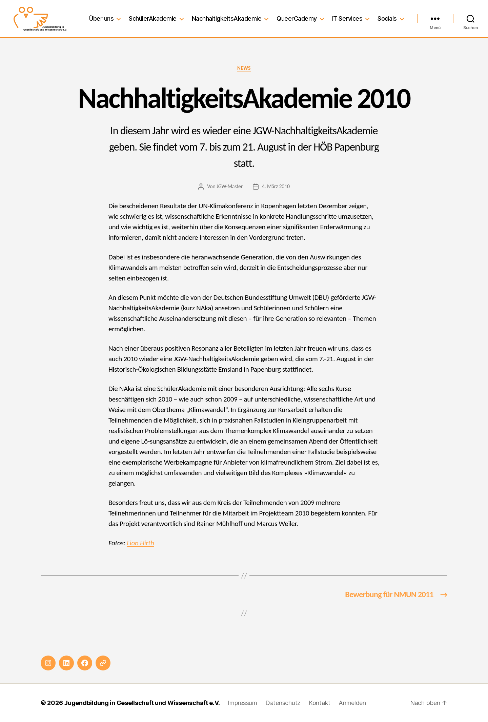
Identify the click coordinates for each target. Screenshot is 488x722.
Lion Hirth (140, 543)
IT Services (347, 18)
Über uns (101, 18)
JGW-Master (230, 186)
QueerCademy (297, 18)
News (244, 68)
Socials (387, 18)
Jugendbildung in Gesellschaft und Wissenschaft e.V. (142, 702)
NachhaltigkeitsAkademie (227, 18)
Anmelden (352, 702)
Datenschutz (283, 702)
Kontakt (319, 702)
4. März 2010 (276, 186)
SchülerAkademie (153, 18)
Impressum (242, 702)
